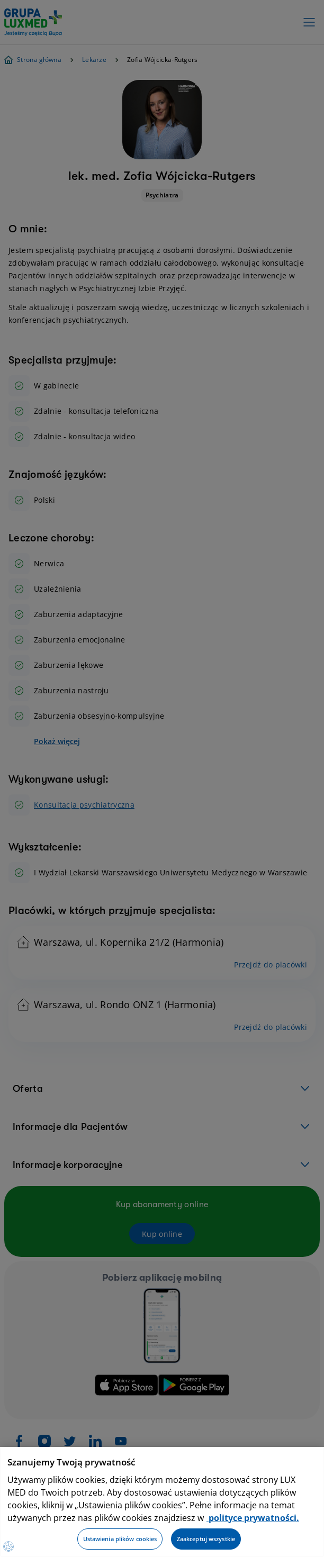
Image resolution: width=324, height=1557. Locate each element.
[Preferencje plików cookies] (8, 1546)
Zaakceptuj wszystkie (206, 1539)
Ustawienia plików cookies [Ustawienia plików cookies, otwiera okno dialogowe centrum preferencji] (120, 1539)
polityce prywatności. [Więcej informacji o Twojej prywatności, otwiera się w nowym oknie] (252, 1518)
